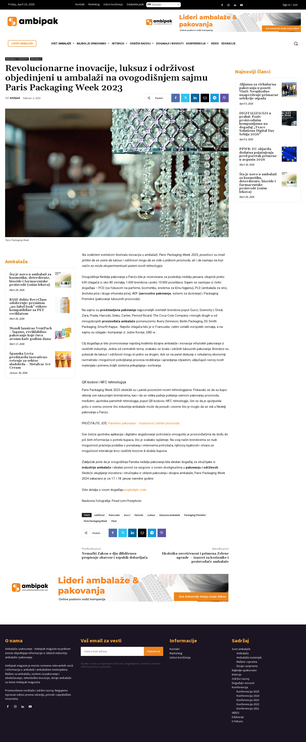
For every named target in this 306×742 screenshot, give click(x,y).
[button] (296, 43)
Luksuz (151, 515)
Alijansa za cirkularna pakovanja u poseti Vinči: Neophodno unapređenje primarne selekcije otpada (258, 91)
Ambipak (15, 98)
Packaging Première (194, 515)
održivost (99, 515)
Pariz (113, 521)
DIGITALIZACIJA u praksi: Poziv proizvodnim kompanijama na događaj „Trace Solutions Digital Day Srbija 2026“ (256, 123)
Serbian (154, 4)
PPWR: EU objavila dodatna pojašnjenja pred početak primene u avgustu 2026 (258, 154)
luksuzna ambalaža (169, 515)
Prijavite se (153, 651)
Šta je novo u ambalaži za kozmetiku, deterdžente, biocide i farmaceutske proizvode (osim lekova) (30, 279)
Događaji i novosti (17, 59)
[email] (112, 651)
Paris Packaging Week (95, 521)
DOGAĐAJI (36, 59)
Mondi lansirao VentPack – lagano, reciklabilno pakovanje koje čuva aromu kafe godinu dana (30, 333)
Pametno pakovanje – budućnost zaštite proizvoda (143, 423)
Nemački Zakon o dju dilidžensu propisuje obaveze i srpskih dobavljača (114, 555)
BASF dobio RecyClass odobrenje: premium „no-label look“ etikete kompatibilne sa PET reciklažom (28, 307)
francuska (114, 515)
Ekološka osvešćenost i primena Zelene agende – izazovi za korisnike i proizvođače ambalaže (195, 557)
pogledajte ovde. (135, 490)
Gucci (127, 515)
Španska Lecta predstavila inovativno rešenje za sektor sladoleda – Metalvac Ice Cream (30, 361)
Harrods (138, 515)
